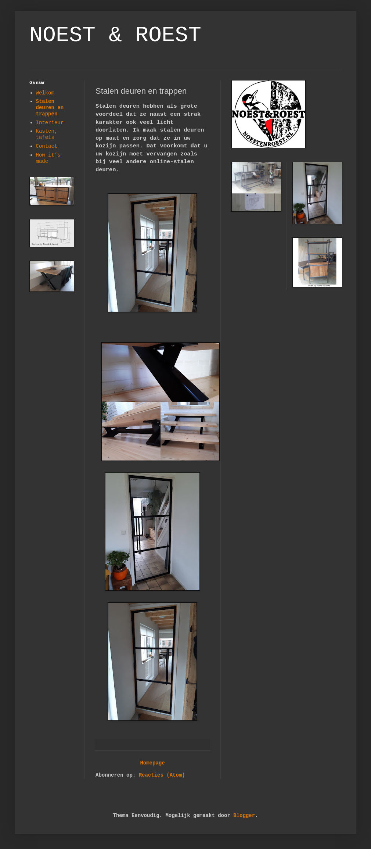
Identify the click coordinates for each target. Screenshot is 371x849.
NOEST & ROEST (115, 35)
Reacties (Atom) (162, 775)
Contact (47, 146)
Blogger (244, 815)
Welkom (45, 93)
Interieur (50, 123)
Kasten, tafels (47, 134)
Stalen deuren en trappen (50, 107)
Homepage (152, 763)
